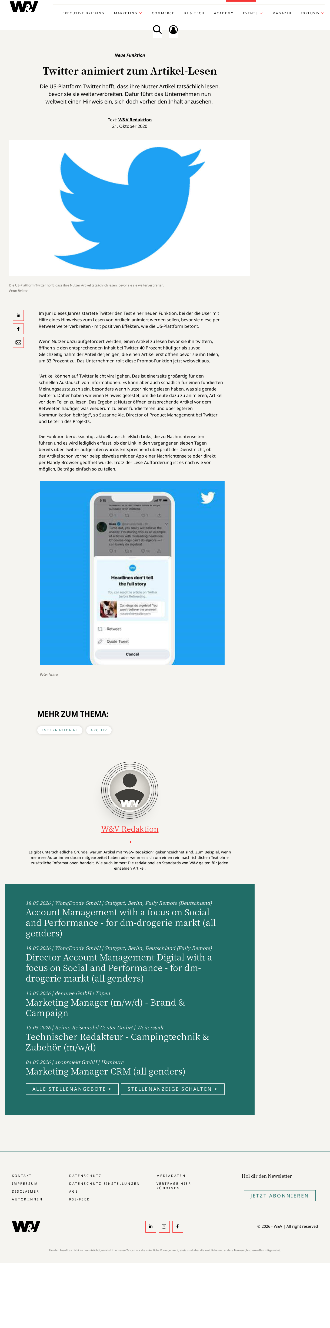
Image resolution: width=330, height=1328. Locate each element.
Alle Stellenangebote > (72, 1089)
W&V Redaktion (135, 120)
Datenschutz (85, 1175)
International (60, 730)
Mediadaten (171, 1175)
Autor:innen (27, 1199)
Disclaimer (25, 1191)
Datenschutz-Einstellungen (104, 1183)
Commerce (163, 13)
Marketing (126, 13)
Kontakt (22, 1175)
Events (250, 13)
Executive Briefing (83, 13)
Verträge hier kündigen (173, 1185)
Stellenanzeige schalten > (173, 1089)
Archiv (99, 730)
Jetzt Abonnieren (280, 1195)
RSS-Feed (79, 1199)
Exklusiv (310, 13)
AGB (73, 1191)
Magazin (281, 13)
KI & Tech (194, 13)
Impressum (25, 1183)
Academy (224, 13)
